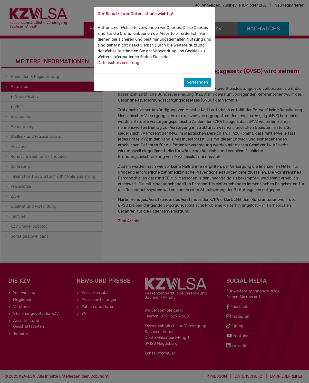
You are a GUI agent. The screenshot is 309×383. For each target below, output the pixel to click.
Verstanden (197, 82)
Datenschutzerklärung (118, 62)
